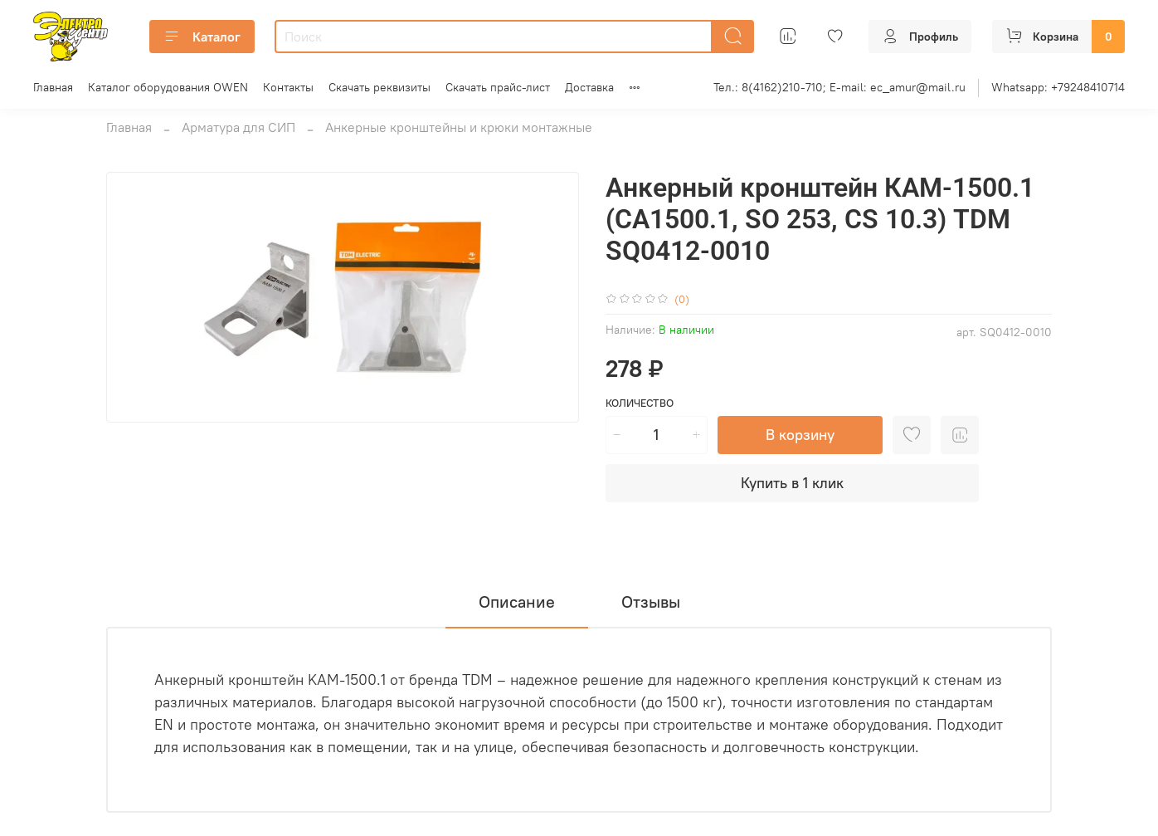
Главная (53, 87)
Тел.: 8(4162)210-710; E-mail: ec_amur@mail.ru (839, 87)
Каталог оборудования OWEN (168, 87)
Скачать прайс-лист (497, 87)
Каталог (202, 36)
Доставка (589, 87)
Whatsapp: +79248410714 (1058, 87)
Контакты (288, 87)
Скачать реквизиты (379, 87)
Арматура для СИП (238, 127)
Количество (640, 403)
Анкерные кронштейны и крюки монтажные (458, 127)
